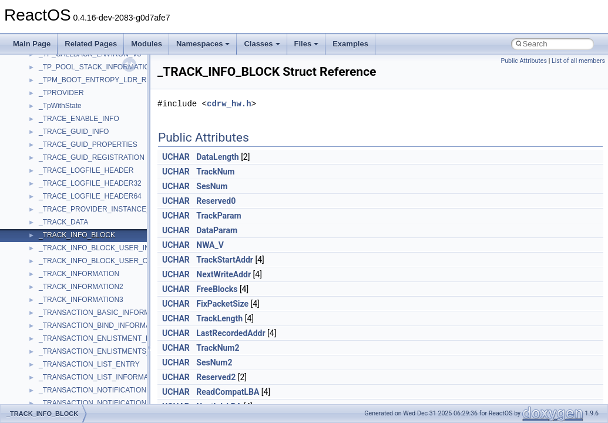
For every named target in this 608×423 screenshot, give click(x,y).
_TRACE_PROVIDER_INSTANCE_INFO (103, 209)
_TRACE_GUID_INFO (74, 131)
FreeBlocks (216, 289)
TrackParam (218, 215)
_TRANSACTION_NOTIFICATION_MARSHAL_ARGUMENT (134, 403)
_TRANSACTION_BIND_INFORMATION (103, 325)
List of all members (578, 61)
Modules (146, 43)
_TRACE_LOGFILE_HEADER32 (90, 183)
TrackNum (215, 171)
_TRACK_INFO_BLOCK (77, 235)
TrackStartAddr (224, 259)
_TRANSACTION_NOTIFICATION (92, 390)
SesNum (211, 186)
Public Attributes (523, 61)
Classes (262, 43)
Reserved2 (216, 377)
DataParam (216, 230)
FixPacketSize (222, 303)
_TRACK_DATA (63, 222)
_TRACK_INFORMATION (79, 274)
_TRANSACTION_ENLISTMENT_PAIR (100, 338)
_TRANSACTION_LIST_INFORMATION (101, 377)
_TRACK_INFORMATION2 (81, 287)
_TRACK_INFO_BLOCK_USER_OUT (98, 261)
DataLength (217, 157)
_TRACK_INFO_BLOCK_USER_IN (94, 248)
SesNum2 (214, 362)
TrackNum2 (217, 347)
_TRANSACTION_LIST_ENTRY (89, 364)
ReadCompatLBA (227, 392)
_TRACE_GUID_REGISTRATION (92, 157)
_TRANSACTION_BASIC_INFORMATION (105, 312)
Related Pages (91, 43)
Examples (350, 43)
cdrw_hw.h (229, 103)
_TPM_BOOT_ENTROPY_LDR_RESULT (104, 80)
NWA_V (210, 245)
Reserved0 (216, 201)
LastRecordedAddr (230, 333)
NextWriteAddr (223, 274)
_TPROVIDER (61, 93)
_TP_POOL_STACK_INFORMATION (97, 67)
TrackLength (219, 318)
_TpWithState (60, 106)
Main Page (32, 43)
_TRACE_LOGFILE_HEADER (86, 170)
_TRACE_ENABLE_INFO (79, 119)
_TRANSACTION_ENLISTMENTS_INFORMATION (119, 351)
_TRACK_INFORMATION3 (81, 300)
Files (306, 43)
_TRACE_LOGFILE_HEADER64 (90, 196)
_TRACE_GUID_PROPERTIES (88, 144)
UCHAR (176, 157)
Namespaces (203, 43)
